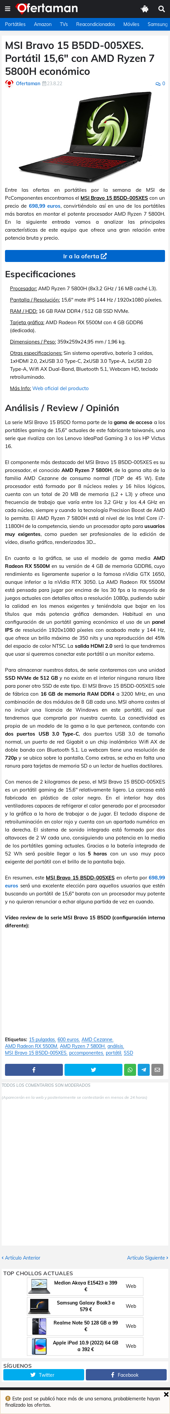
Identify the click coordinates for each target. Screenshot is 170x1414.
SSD (128, 1053)
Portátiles (15, 24)
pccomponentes (86, 1053)
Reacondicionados (95, 24)
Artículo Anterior (22, 1258)
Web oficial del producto (60, 388)
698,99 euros (45, 206)
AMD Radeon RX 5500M (31, 1046)
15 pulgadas (42, 1039)
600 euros (68, 1039)
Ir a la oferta (81, 256)
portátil (113, 1053)
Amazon (43, 24)
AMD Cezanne (97, 1039)
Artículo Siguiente (146, 1258)
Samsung (158, 24)
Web (131, 1286)
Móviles (131, 24)
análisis (115, 1046)
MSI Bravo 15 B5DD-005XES (36, 1053)
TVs (64, 24)
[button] (7, 9)
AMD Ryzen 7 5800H (82, 1046)
